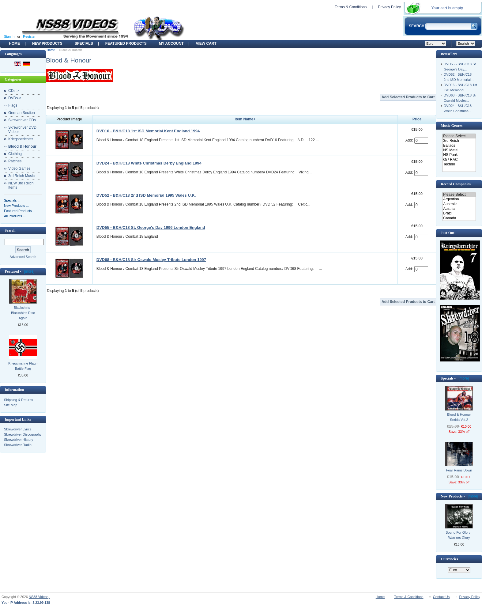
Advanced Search (23, 257)
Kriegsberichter (20, 139)
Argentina (458, 199)
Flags (12, 105)
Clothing (15, 154)
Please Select (458, 136)
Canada (458, 218)
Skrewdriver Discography (22, 434)
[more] (28, 271)
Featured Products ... (20, 211)
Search (10, 230)
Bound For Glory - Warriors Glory (459, 535)
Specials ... (12, 200)
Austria (458, 208)
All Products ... (15, 216)
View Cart (206, 43)
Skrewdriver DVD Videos (22, 129)
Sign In (9, 36)
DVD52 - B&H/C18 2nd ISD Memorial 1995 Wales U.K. (146, 195)
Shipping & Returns (18, 400)
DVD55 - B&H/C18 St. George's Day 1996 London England (150, 227)
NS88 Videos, (39, 597)
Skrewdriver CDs (22, 120)
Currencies (449, 559)
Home (14, 43)
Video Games (19, 168)
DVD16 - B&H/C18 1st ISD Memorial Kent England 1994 (148, 131)
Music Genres (451, 125)
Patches (14, 161)
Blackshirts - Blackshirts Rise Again (23, 313)
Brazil (458, 213)
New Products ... (16, 205)
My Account (171, 43)
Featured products (126, 43)
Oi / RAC (458, 159)
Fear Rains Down (459, 470)
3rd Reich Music (21, 176)
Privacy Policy (389, 7)
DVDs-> (14, 98)
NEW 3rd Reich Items (21, 185)
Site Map (10, 405)
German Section (21, 113)
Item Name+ (245, 119)
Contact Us (441, 597)
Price (416, 119)
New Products (47, 43)
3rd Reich (458, 140)
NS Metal (458, 150)
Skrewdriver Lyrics (17, 429)
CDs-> (13, 91)
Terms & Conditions (351, 7)
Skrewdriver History (18, 439)
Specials (84, 43)
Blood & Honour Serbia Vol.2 (459, 417)
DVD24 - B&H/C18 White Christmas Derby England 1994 (148, 163)
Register (29, 36)
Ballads (458, 145)
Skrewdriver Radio (18, 445)
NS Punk (458, 155)
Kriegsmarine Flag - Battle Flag (23, 365)
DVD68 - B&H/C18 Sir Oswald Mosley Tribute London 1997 (151, 259)
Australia (458, 204)
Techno (458, 164)
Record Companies (456, 184)
